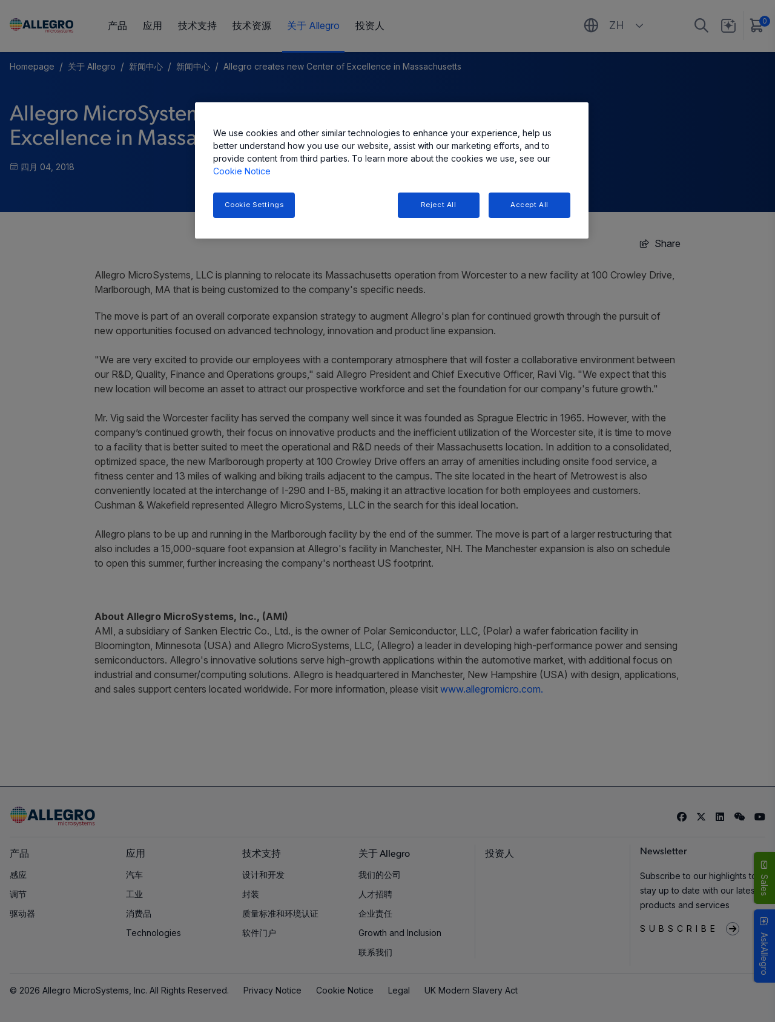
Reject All (439, 204)
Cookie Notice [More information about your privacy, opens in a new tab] (242, 171)
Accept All (529, 204)
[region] (392, 170)
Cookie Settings (254, 204)
